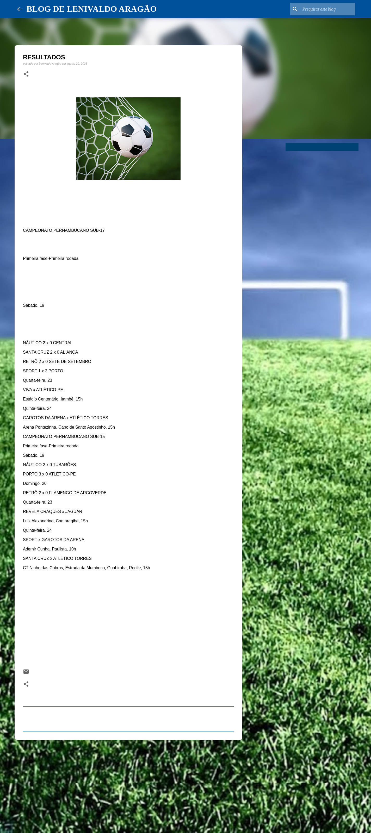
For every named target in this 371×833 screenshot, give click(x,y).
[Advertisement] (128, 784)
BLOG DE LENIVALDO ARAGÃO (92, 9)
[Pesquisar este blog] (327, 9)
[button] (26, 74)
